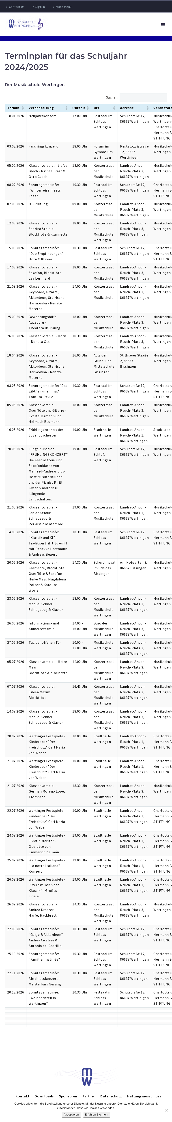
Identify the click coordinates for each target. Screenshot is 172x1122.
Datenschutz (111, 1096)
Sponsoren (68, 1096)
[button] (22, 107)
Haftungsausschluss (144, 1096)
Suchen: (112, 97)
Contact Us (17, 7)
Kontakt (22, 1096)
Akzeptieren (71, 1114)
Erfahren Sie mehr (97, 1114)
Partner (88, 1096)
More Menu (64, 7)
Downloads (44, 1096)
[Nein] (166, 1110)
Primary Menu (163, 24)
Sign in (40, 7)
